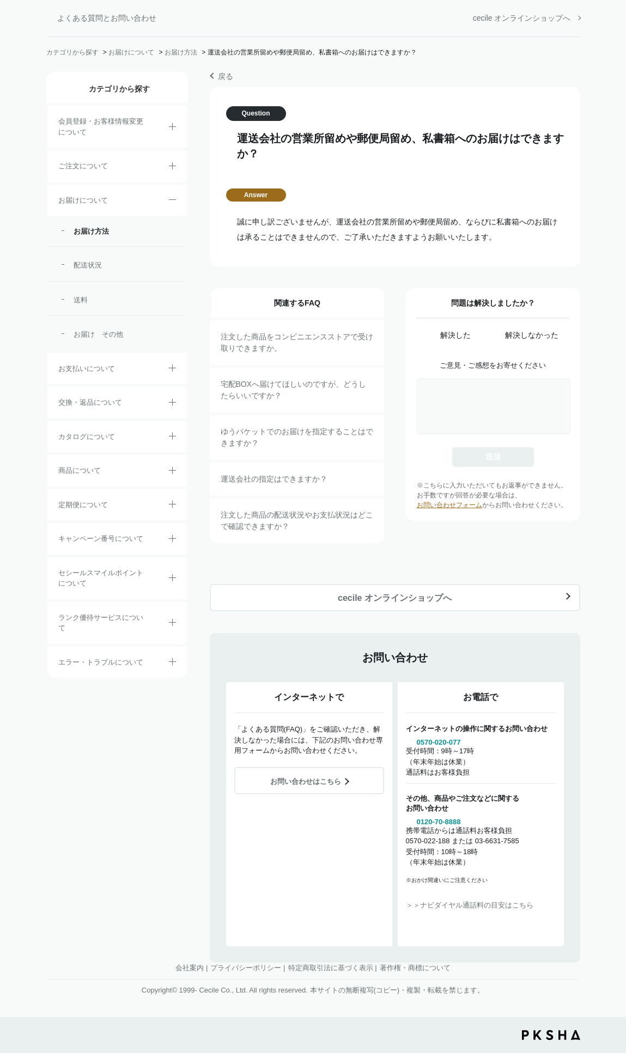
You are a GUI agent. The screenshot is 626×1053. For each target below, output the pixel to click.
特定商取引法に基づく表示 (330, 968)
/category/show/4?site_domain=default (172, 472)
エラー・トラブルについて (100, 662)
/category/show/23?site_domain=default (172, 663)
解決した (455, 335)
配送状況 (88, 265)
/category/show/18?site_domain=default (172, 369)
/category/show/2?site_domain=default (172, 167)
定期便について (83, 505)
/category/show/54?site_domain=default (172, 624)
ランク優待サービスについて (100, 622)
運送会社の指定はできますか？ (274, 478)
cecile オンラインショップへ (522, 18)
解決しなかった (531, 335)
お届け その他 (98, 334)
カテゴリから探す (72, 52)
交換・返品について (90, 402)
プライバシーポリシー (245, 968)
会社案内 (189, 968)
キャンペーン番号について (100, 538)
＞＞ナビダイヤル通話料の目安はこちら (469, 905)
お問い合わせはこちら (305, 781)
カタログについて (86, 437)
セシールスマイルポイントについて (100, 578)
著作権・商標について (415, 968)
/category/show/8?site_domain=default (172, 201)
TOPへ (609, 984)
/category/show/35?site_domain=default (172, 438)
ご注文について (83, 166)
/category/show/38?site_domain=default (172, 506)
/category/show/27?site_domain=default (172, 540)
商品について (79, 470)
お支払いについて (86, 368)
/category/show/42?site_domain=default (172, 579)
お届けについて (131, 52)
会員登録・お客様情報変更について (100, 126)
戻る (225, 76)
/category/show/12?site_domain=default (172, 404)
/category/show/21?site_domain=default (172, 128)
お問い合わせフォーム (449, 505)
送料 (81, 300)
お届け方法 (181, 52)
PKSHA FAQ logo (551, 1035)
